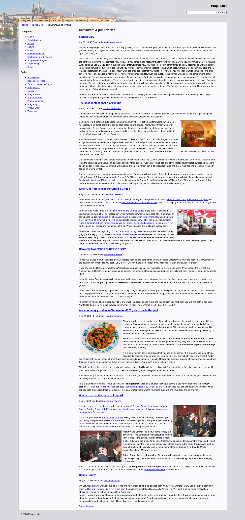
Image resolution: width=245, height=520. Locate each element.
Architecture (33, 77)
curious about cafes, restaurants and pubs (187, 199)
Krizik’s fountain (109, 409)
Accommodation (41, 21)
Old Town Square (95, 489)
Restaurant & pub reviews (97, 30)
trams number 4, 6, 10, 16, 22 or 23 (147, 386)
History (30, 43)
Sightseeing (33, 63)
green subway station (154, 469)
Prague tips (33, 104)
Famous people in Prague (39, 84)
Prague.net (219, 6)
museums (140, 409)
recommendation (112, 480)
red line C (105, 386)
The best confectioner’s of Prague (100, 103)
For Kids (105, 21)
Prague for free (34, 97)
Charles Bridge (93, 409)
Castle (82, 409)
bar (80, 420)
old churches (124, 409)
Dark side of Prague (37, 81)
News (30, 50)
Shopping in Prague (37, 60)
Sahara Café (86, 36)
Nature (30, 47)
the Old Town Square (112, 417)
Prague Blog (37, 25)
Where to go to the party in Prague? (101, 395)
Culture (31, 36)
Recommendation (36, 53)
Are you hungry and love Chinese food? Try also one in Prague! (118, 310)
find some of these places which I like (139, 202)
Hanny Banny (87, 475)
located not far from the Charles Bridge (125, 210)
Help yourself (33, 87)
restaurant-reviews (113, 42)
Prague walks (34, 108)
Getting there (25, 21)
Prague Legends (35, 101)
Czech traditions (35, 40)
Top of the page (86, 506)
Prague (24, 25)
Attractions (81, 21)
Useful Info (93, 21)
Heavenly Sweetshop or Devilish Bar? (102, 249)
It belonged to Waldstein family (126, 234)
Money (30, 91)
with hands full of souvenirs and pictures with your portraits (126, 217)
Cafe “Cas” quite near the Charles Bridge (104, 188)
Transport (69, 21)
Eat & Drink (56, 21)
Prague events (34, 94)
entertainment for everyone (92, 412)
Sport (30, 67)
